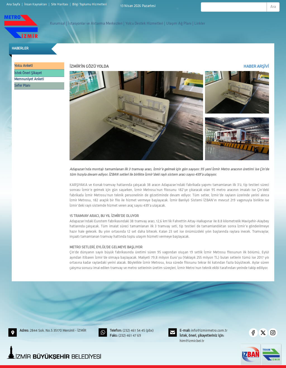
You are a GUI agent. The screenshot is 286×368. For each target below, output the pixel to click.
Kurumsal (57, 24)
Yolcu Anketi (23, 66)
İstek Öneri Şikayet (28, 73)
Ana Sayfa (13, 4)
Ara (273, 7)
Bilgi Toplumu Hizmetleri (89, 4)
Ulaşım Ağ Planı (178, 24)
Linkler (199, 24)
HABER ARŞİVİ (256, 67)
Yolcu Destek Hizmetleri (144, 24)
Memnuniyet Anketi (29, 79)
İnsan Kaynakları (36, 4)
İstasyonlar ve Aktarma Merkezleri (95, 24)
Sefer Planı (22, 86)
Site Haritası (60, 4)
